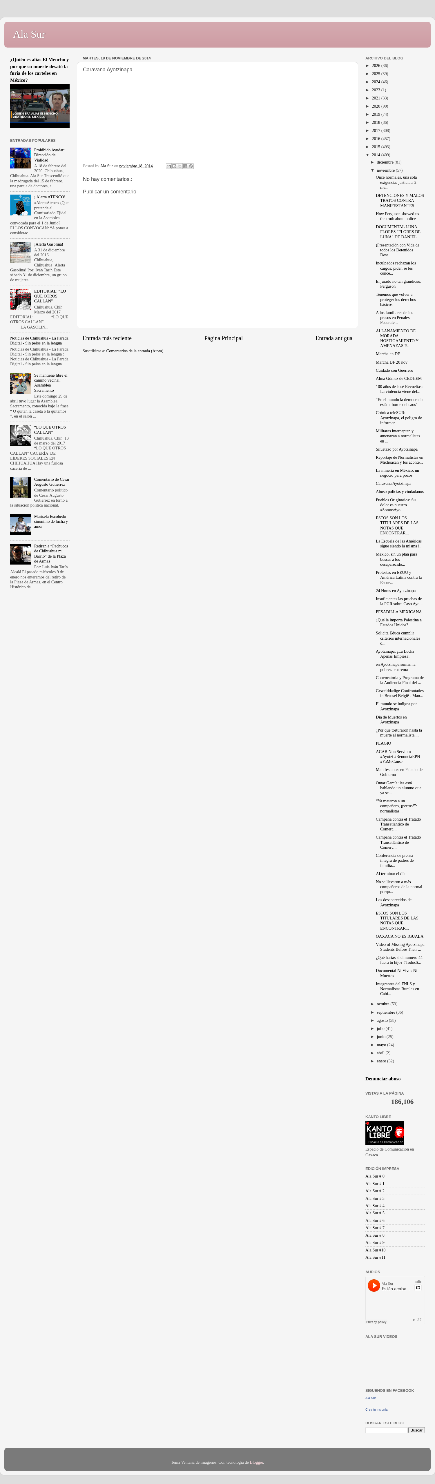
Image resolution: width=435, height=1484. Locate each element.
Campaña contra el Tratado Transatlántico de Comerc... (398, 824)
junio (382, 1036)
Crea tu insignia (376, 1409)
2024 (376, 81)
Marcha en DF (388, 353)
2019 (376, 114)
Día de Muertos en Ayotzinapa (391, 719)
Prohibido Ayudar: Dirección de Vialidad (49, 155)
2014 (376, 155)
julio (381, 1028)
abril (381, 1053)
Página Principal (223, 338)
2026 (376, 65)
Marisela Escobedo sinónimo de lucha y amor (51, 521)
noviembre (386, 170)
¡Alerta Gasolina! (48, 244)
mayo (382, 1044)
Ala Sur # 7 (375, 1227)
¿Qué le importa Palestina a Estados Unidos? (399, 622)
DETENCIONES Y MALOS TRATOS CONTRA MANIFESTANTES (400, 200)
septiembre (386, 1012)
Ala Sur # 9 (375, 1242)
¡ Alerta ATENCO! (50, 197)
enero (382, 1061)
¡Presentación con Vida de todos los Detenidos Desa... (397, 250)
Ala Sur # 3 (375, 1198)
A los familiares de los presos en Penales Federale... (394, 317)
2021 (376, 98)
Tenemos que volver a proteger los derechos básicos (396, 299)
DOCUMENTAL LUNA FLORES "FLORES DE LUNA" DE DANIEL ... (398, 231)
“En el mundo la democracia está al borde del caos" (399, 402)
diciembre (386, 162)
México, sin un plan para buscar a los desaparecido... (396, 559)
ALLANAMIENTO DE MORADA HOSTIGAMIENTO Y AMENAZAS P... (397, 338)
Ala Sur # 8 (375, 1235)
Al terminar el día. (391, 873)
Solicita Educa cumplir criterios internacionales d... (398, 638)
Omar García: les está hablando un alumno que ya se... (398, 788)
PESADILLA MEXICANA (399, 611)
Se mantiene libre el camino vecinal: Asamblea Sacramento (51, 383)
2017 (376, 130)
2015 (376, 146)
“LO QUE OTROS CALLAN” (50, 429)
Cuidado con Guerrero (394, 370)
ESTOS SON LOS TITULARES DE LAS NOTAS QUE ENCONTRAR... (397, 525)
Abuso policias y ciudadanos (400, 491)
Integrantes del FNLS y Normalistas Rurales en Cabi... (397, 989)
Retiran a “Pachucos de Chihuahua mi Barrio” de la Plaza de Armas (51, 553)
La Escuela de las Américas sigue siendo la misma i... (399, 543)
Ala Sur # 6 (375, 1220)
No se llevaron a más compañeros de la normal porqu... (399, 886)
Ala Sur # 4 (375, 1205)
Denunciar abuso (383, 1079)
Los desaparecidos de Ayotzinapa (394, 902)
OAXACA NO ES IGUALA (399, 936)
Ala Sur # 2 (375, 1191)
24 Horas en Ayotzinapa (396, 590)
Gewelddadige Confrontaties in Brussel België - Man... (400, 693)
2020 (376, 106)
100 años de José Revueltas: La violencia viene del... (399, 389)
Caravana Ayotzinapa (393, 483)
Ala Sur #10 (375, 1250)
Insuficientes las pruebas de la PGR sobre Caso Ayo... (399, 601)
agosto (383, 1020)
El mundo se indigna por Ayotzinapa (396, 706)
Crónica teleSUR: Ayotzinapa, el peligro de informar (399, 417)
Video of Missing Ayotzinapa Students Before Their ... (400, 947)
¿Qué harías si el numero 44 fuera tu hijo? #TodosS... (399, 960)
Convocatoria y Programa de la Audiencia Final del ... (400, 680)
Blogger (256, 1462)
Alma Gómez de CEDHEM (399, 378)
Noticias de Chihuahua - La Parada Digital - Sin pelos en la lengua (39, 340)
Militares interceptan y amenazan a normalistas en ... (398, 436)
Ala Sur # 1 (375, 1183)
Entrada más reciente (107, 338)
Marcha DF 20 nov (391, 362)
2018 (376, 122)
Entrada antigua (334, 338)
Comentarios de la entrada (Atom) (135, 351)
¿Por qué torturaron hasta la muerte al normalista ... (399, 732)
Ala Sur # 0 (375, 1176)
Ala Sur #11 (375, 1257)
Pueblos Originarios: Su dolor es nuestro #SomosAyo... (396, 505)
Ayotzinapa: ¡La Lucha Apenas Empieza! (395, 653)
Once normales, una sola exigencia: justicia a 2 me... (396, 182)
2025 (376, 73)
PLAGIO (383, 743)
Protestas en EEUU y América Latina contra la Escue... (399, 577)
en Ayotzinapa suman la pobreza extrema (396, 667)
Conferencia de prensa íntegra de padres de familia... (395, 860)
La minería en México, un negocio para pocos (397, 473)
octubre (384, 1004)
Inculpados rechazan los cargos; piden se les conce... (396, 268)
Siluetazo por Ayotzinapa (397, 449)
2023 (376, 90)
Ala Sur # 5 (375, 1213)
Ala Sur (29, 34)
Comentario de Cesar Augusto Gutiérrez (51, 482)
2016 (376, 138)
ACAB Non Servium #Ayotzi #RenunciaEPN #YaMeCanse (398, 756)
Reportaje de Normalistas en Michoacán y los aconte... (399, 460)
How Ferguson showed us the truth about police (397, 216)
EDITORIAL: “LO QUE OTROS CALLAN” (50, 296)
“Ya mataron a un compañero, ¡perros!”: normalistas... (396, 806)
